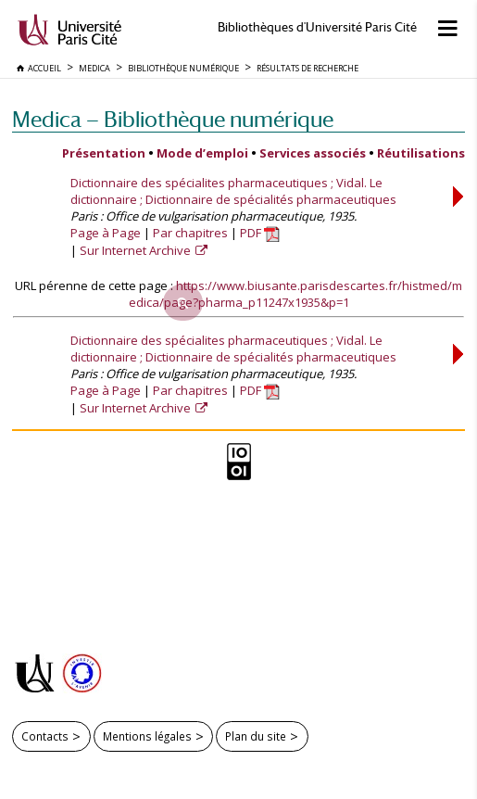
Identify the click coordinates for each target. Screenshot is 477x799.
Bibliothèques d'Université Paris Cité (317, 27)
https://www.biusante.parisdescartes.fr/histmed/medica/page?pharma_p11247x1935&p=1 (296, 294)
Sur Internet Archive (137, 250)
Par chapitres (190, 232)
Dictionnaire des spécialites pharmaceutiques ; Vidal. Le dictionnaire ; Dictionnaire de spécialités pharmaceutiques (233, 191)
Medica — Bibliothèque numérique (172, 119)
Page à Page (105, 232)
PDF (260, 232)
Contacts (45, 736)
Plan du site (255, 736)
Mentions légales (147, 736)
